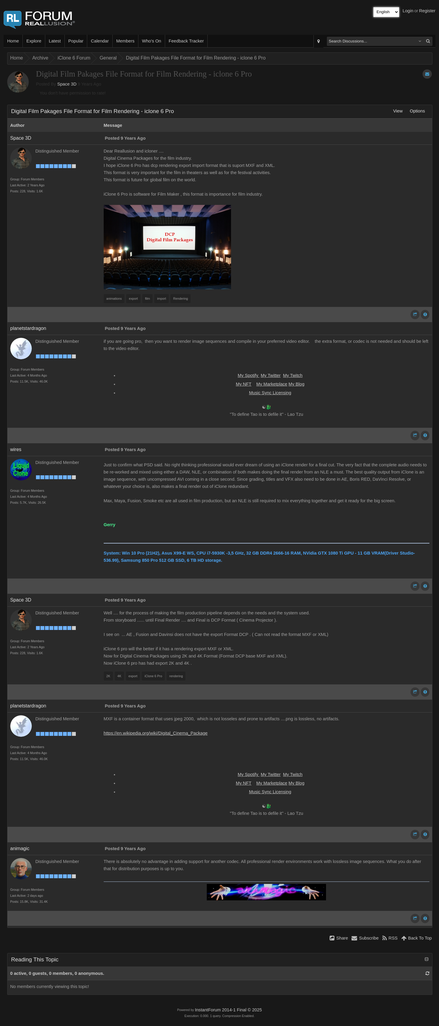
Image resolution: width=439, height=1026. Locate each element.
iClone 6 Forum (74, 57)
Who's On (151, 41)
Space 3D (66, 84)
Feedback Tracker (186, 41)
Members (125, 41)
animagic (19, 848)
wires (15, 449)
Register (427, 10)
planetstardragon (28, 328)
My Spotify (249, 375)
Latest (54, 41)
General (108, 57)
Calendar (99, 41)
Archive (40, 57)
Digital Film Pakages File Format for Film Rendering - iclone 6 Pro (195, 57)
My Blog (296, 384)
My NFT (243, 384)
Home (13, 41)
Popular (76, 41)
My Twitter (271, 375)
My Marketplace (271, 384)
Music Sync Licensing (270, 392)
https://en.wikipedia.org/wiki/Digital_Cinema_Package (156, 733)
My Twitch (293, 375)
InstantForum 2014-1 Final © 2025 (228, 1009)
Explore (34, 41)
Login (408, 10)
